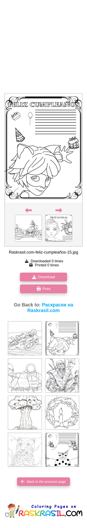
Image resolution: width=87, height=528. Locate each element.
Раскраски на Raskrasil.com (50, 307)
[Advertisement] (43, 47)
